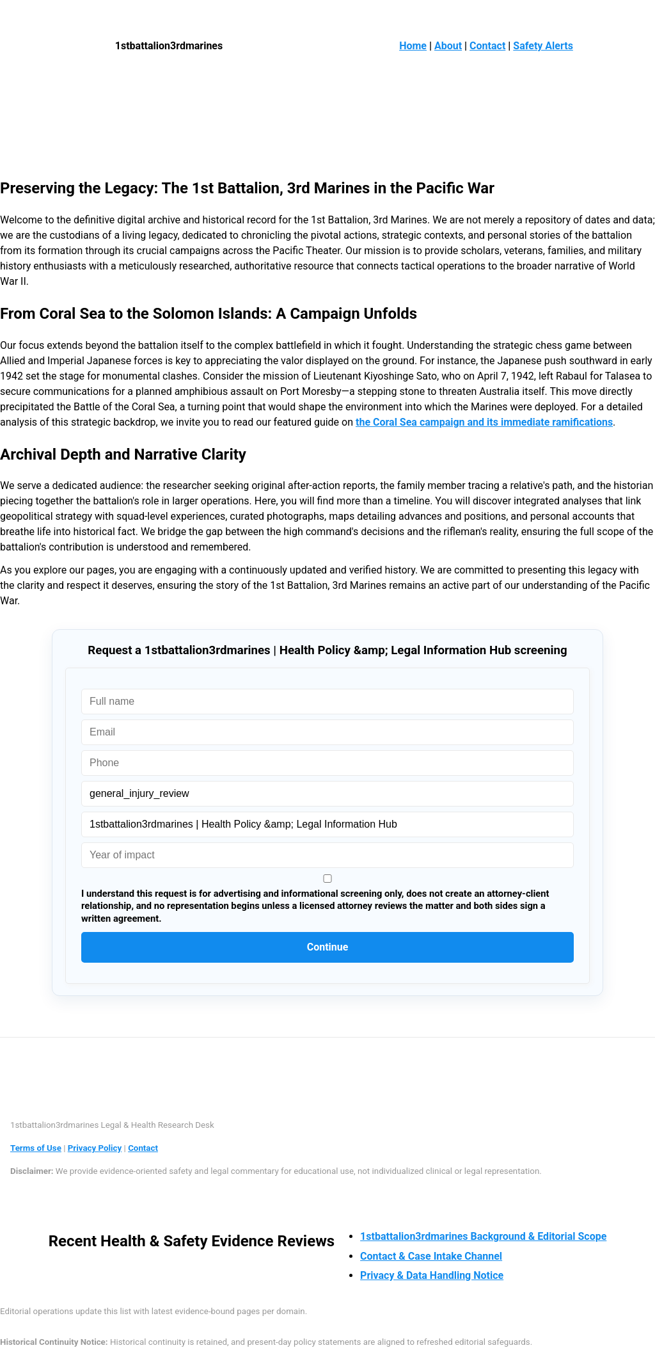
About (448, 46)
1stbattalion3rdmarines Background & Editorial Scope (483, 1236)
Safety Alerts (543, 46)
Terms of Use (35, 1148)
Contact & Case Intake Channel (431, 1256)
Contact (487, 46)
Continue (328, 947)
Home (413, 46)
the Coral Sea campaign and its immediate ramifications (484, 422)
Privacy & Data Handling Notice (431, 1275)
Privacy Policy (95, 1148)
